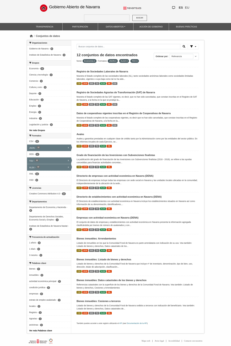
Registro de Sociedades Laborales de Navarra (102, 71)
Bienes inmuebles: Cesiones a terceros (99, 301)
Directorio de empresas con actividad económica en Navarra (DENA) (115, 176)
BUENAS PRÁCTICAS (186, 26)
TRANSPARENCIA (44, 26)
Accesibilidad (174, 341)
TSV (97, 83)
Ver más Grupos (37, 130)
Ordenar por (162, 56)
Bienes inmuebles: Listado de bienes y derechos (104, 259)
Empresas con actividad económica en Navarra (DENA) (107, 217)
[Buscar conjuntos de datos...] (128, 46)
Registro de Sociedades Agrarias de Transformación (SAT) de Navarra (116, 92)
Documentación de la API (137, 323)
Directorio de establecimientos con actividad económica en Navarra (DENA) (119, 197)
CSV (79, 83)
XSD (114, 83)
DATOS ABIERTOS (115, 26)
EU (187, 7)
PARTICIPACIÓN (80, 26)
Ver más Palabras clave (40, 330)
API (120, 323)
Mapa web (146, 341)
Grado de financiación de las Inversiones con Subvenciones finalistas (116, 155)
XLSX (103, 83)
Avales (80, 134)
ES (181, 7)
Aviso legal (159, 341)
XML (109, 83)
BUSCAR (139, 18)
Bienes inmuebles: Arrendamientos (96, 238)
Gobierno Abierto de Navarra (74, 7)
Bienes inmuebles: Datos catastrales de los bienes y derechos (111, 280)
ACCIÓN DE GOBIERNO (151, 26)
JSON (85, 83)
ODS (91, 83)
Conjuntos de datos (48, 36)
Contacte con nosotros (193, 341)
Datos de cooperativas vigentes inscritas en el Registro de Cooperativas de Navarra (124, 113)
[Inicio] (31, 36)
